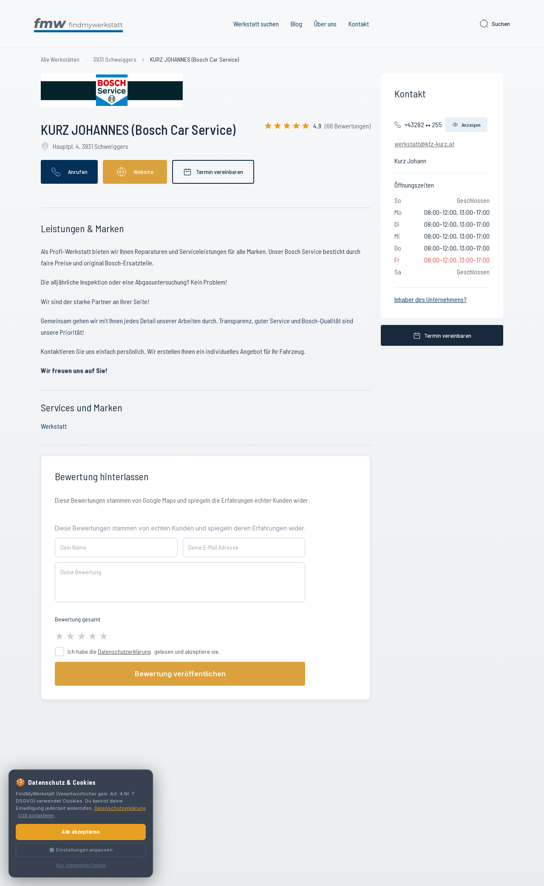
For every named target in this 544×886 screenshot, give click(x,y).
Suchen (494, 24)
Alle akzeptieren (81, 831)
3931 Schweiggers (114, 59)
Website (134, 172)
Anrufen (69, 172)
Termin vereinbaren (213, 172)
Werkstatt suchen (256, 24)
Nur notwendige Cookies (81, 865)
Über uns (325, 24)
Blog (296, 24)
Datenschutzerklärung (124, 651)
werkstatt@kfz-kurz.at (424, 144)
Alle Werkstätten (60, 59)
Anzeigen (466, 125)
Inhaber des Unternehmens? (430, 299)
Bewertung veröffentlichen (180, 673)
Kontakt (358, 24)
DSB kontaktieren (36, 815)
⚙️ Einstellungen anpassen (81, 850)
